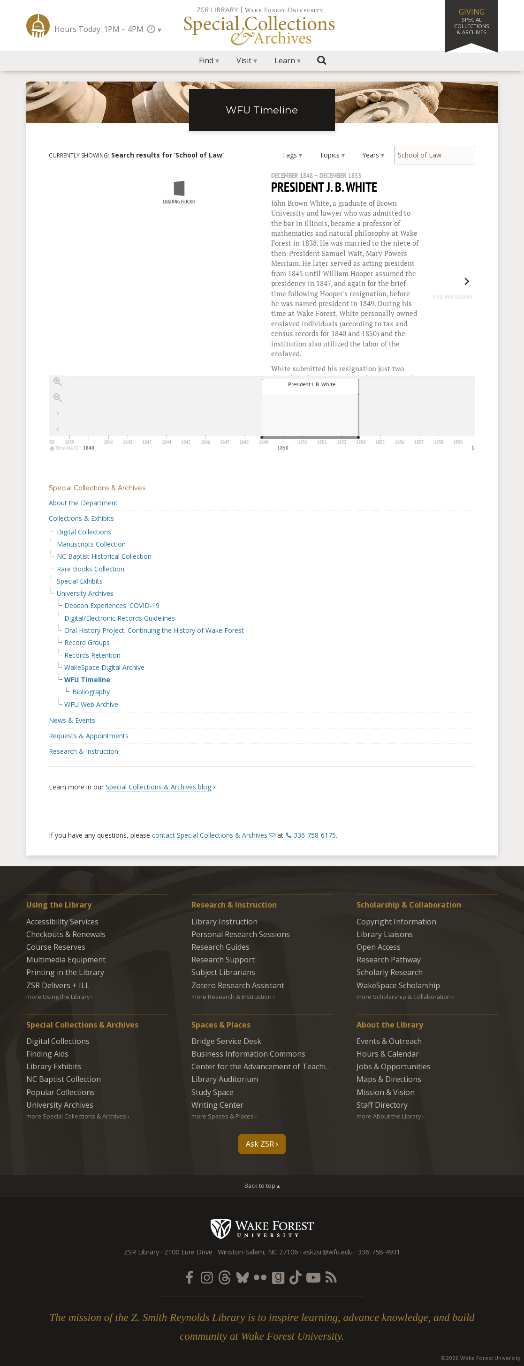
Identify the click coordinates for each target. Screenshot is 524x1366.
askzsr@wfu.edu (328, 1251)
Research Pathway (389, 959)
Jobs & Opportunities (394, 1066)
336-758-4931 (379, 1251)
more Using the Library (58, 996)
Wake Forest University (262, 1228)
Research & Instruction (83, 751)
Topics (329, 154)
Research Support (223, 959)
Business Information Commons (248, 1054)
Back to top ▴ (262, 1185)
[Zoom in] (58, 382)
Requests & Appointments (89, 735)
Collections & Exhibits (81, 518)
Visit (243, 60)
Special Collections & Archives (97, 488)
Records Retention (92, 655)
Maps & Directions (389, 1079)
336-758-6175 (315, 835)
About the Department (83, 502)
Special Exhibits (80, 581)
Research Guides (220, 947)
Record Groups (87, 642)
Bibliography (91, 692)
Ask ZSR (260, 1144)
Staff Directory (382, 1105)
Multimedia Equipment (66, 959)
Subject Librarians (223, 972)
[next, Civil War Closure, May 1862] (447, 291)
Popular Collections (60, 1092)
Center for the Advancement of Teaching (263, 1066)
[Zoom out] (58, 398)
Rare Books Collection (90, 569)
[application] (262, 414)
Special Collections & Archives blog (158, 786)
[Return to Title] (58, 429)
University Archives (85, 593)
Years (370, 154)
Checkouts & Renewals (66, 934)
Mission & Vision (386, 1092)
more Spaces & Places (222, 1116)
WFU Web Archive (91, 704)
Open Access (379, 947)
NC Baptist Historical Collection (104, 556)
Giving (471, 21)
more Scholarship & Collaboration (404, 996)
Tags (289, 154)
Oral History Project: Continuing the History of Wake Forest (154, 630)
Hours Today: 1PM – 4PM (99, 29)
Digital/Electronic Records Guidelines (119, 618)
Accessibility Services (62, 921)
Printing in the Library (65, 972)
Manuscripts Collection (91, 544)
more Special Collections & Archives (76, 1116)
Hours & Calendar (388, 1054)
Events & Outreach (389, 1041)
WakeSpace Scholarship (398, 985)
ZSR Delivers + (58, 985)
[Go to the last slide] (58, 413)
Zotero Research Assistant (237, 985)
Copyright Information (396, 921)
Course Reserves (55, 947)
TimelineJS (64, 448)
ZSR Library (38, 26)
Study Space (212, 1092)
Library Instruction (224, 921)
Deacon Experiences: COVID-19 (111, 605)
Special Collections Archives (262, 25)
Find (206, 60)
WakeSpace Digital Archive (104, 667)
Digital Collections (84, 532)
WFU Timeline (262, 110)
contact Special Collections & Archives (209, 835)
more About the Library (389, 1116)
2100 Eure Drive (188, 1251)
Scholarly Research (390, 972)
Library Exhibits (53, 1066)
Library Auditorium (224, 1079)
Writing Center (217, 1105)
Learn (284, 60)
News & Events (72, 720)
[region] (262, 312)
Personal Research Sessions (240, 934)
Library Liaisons (385, 934)
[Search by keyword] (434, 155)
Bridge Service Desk (226, 1041)
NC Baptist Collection (63, 1079)
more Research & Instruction (231, 996)
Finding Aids (47, 1054)
